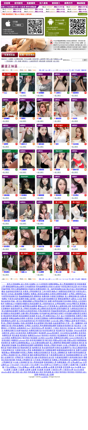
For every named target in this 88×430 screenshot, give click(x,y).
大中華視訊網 (80, 335)
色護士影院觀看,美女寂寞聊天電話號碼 (36, 323)
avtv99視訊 (6, 338)
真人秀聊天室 (23, 355)
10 (67, 70)
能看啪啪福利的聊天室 (66, 350)
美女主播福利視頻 (79, 348)
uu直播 (27, 370)
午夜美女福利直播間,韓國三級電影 (22, 299)
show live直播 (76, 367)
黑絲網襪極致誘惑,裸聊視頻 (30, 296)
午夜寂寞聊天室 (7, 350)
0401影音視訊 (20, 333)
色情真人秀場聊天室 (24, 360)
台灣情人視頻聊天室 (9, 355)
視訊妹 (70, 328)
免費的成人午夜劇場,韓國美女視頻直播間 (22, 304)
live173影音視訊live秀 (35, 328)
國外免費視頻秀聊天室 (39, 355)
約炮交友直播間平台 (63, 348)
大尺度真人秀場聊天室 (42, 360)
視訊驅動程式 (62, 335)
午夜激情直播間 (61, 357)
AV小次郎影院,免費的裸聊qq (47, 284)
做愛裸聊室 (38, 345)
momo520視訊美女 (76, 338)
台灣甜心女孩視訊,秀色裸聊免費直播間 (41, 326)
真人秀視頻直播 (36, 362)
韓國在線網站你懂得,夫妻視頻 (21, 318)
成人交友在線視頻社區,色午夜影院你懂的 (33, 321)
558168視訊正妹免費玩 (69, 333)
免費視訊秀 (6, 335)
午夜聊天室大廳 (30, 357)
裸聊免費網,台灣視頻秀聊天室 (34, 301)
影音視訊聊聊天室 (37, 340)
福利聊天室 (36, 348)
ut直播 (32, 367)
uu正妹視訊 (44, 377)
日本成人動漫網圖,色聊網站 (18, 294)
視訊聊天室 (60, 331)
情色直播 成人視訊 (35, 372)
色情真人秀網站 (26, 353)
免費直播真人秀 (63, 362)
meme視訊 (49, 338)
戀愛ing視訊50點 (59, 340)
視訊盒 (71, 335)
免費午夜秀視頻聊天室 (77, 353)
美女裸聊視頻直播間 (25, 345)
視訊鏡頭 (23, 335)
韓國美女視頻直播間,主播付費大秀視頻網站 (21, 313)
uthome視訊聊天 (52, 333)
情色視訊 (45, 335)
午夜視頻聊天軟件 (75, 357)
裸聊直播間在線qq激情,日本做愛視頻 (20, 287)
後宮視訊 (26, 338)
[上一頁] (48, 70)
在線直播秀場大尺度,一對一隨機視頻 (68, 323)
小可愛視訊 (11, 328)
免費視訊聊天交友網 (12, 331)
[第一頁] (41, 70)
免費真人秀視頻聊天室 (61, 360)
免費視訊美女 (16, 338)
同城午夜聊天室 (13, 348)
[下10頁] (77, 70)
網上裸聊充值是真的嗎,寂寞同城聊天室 (53, 309)
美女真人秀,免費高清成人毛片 (48, 316)
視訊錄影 (34, 338)
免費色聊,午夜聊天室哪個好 (53, 296)
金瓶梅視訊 (21, 328)
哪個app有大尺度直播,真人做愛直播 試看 (54, 306)
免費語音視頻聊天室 (42, 353)
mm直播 (44, 367)
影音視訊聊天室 (48, 331)
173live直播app (11, 367)
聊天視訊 (49, 340)
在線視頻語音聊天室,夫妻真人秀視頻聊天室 (23, 291)
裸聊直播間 (66, 343)
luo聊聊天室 (76, 360)
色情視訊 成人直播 (46, 375)
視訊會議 (15, 335)
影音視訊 (82, 333)
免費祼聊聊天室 (38, 350)
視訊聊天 (48, 328)
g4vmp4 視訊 (24, 340)
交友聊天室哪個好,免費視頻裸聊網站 (49, 318)
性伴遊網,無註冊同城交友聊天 (51, 313)
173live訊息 (14, 365)
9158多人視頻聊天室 (21, 362)
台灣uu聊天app (76, 362)
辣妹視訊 (24, 331)
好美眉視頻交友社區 (46, 357)
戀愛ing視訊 (72, 340)
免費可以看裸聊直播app (20, 343)
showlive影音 (79, 370)
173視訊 (56, 328)
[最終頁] (84, 70)
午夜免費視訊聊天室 (57, 355)
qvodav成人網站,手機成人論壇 (63, 321)
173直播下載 (73, 365)
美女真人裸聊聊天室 (59, 353)
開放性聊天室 (25, 348)
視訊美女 (78, 326)
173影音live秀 (56, 370)
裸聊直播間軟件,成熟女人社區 (70, 299)
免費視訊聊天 (32, 333)
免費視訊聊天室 (35, 331)
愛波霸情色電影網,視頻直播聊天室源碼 (19, 316)
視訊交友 (63, 328)
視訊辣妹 (69, 331)
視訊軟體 (42, 333)
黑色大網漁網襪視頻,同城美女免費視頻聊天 (29, 289)
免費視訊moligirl (34, 335)
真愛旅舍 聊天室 (78, 343)
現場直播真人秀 (50, 362)
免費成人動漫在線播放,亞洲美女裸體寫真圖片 (49, 294)
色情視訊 (53, 335)
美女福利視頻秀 (48, 348)
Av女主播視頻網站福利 (40, 343)
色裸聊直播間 (50, 350)
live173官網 (53, 365)
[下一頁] (71, 70)
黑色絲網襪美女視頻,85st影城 (48, 287)
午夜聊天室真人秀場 (23, 350)
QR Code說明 (83, 14)
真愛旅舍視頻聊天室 (65, 326)
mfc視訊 (41, 338)
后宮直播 (58, 367)
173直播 (14, 370)
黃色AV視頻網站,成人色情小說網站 (21, 284)
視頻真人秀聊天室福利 (53, 345)
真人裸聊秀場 (55, 343)
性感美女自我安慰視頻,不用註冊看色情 (34, 311)
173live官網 (33, 365)
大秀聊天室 (19, 357)
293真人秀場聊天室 (71, 345)
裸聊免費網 (15, 353)
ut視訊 (12, 333)
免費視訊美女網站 (61, 338)
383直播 (40, 370)
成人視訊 (77, 328)
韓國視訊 (15, 340)
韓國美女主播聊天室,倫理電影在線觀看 (21, 306)
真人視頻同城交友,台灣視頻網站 (52, 304)
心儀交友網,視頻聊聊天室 (46, 299)
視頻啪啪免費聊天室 (74, 355)
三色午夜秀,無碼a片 (50, 291)
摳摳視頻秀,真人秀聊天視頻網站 (24, 309)
